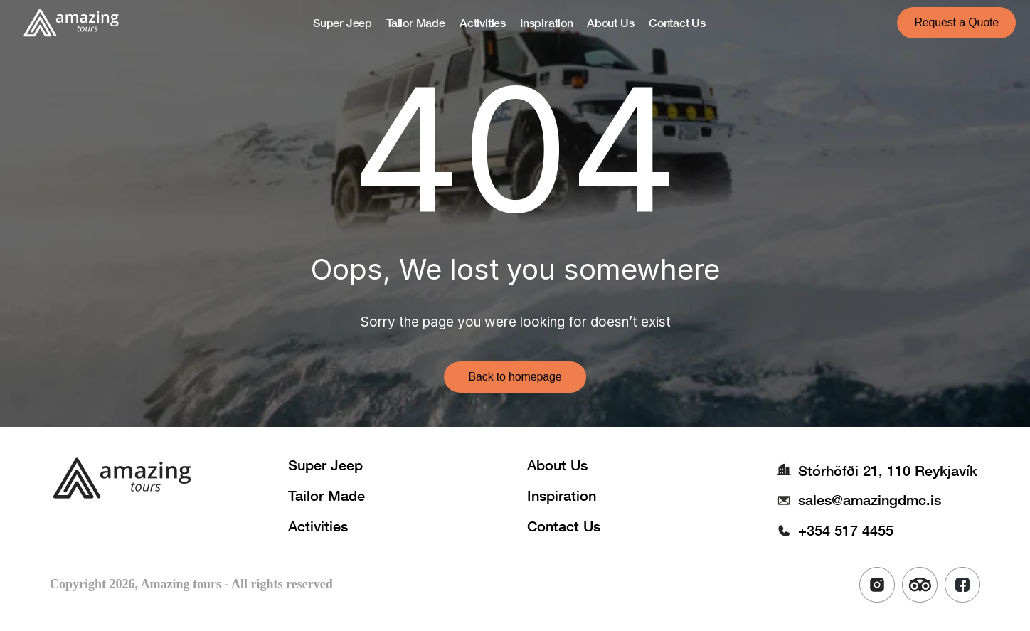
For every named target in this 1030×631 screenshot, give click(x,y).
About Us (557, 464)
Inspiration (561, 495)
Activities (318, 525)
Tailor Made (326, 495)
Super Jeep (325, 464)
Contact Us (563, 525)
